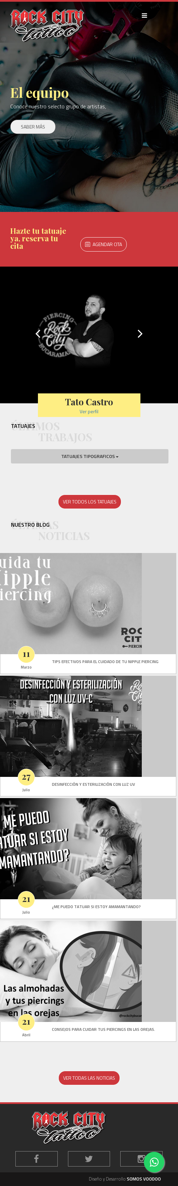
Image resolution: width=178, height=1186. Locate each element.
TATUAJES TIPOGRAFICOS (90, 456)
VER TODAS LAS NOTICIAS (89, 1077)
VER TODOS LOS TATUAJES (90, 501)
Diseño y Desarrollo (125, 1179)
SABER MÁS (33, 126)
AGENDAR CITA (103, 244)
